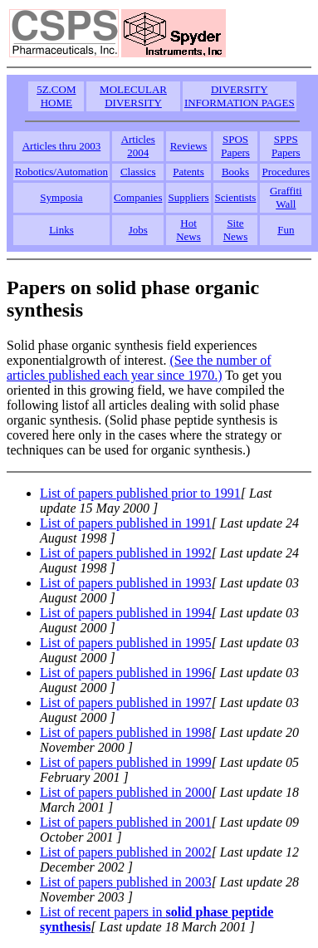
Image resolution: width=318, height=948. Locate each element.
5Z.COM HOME (56, 96)
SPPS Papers (286, 146)
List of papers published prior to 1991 (140, 493)
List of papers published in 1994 (126, 613)
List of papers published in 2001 (126, 822)
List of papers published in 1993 (126, 583)
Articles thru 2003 (61, 146)
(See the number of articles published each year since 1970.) (139, 367)
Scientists (236, 197)
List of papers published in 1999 (126, 762)
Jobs (138, 229)
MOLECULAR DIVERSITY (133, 96)
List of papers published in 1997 (126, 702)
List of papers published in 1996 (126, 673)
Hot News (188, 230)
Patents (188, 171)
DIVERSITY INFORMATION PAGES (239, 96)
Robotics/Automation (61, 171)
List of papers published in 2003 (126, 882)
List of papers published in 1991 (126, 523)
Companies (138, 197)
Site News (235, 230)
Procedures (286, 171)
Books (235, 171)
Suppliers (188, 197)
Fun (285, 229)
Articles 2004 (138, 146)
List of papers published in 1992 (126, 553)
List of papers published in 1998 (126, 732)
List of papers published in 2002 (126, 852)
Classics (138, 171)
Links (61, 229)
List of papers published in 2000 (126, 792)
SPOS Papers (235, 146)
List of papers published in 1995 (126, 643)
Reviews (189, 146)
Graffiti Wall (286, 197)
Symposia (61, 197)
